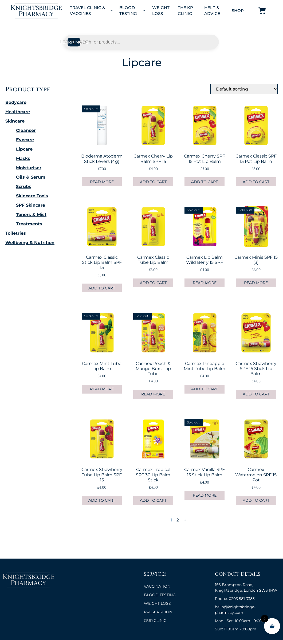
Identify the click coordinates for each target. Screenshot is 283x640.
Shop (238, 10)
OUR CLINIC (155, 620)
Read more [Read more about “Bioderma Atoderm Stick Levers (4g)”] (102, 181)
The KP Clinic (185, 10)
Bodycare (15, 102)
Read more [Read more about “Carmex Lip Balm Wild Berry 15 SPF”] (205, 282)
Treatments (29, 223)
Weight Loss (161, 10)
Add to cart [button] (153, 181)
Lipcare (24, 149)
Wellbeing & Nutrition (29, 242)
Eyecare (25, 139)
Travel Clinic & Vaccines (91, 10)
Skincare (15, 121)
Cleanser (26, 130)
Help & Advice (212, 10)
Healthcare (17, 111)
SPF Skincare (30, 205)
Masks (23, 158)
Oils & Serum (30, 177)
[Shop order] (244, 89)
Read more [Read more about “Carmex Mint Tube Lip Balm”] (102, 389)
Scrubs (23, 186)
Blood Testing (132, 10)
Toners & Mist (31, 214)
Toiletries (15, 233)
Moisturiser (28, 167)
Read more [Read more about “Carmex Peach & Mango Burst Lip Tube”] (153, 394)
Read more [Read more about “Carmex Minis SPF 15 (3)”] (256, 282)
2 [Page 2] (177, 520)
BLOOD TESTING (160, 594)
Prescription (158, 612)
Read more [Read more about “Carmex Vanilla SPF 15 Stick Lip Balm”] (205, 495)
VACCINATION (157, 586)
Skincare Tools (32, 195)
